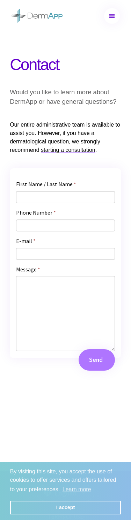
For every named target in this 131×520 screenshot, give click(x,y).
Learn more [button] (77, 489)
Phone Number (36, 212)
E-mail (26, 240)
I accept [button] (65, 507)
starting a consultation (68, 150)
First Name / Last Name (46, 184)
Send (96, 360)
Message (28, 269)
